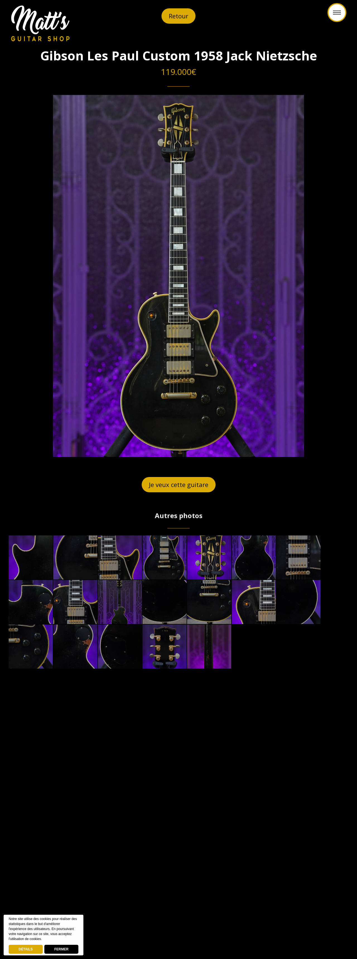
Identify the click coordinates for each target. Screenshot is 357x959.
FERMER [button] (61, 949)
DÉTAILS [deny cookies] (26, 949)
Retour (178, 16)
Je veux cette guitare (178, 484)
